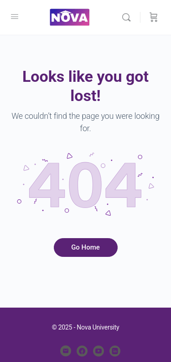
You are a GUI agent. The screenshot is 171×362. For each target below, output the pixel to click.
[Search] (128, 17)
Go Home (85, 247)
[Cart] (154, 17)
